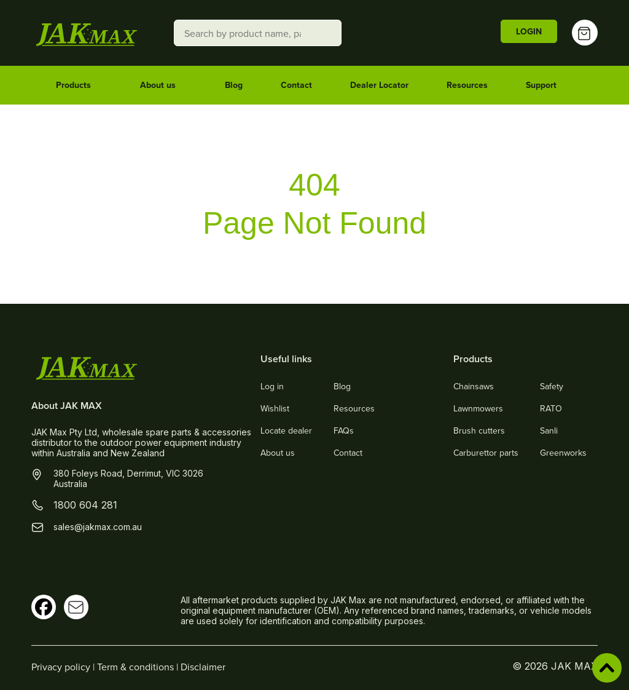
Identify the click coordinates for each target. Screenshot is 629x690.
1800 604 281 (85, 505)
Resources (467, 85)
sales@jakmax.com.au (97, 526)
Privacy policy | (64, 666)
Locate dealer (286, 430)
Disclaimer (203, 666)
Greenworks (563, 452)
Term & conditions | (139, 666)
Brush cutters (479, 430)
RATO (551, 408)
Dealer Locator (379, 85)
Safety (551, 386)
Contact (296, 85)
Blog (234, 85)
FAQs (344, 430)
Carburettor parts (485, 452)
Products (79, 85)
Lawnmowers (478, 408)
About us (163, 85)
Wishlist (274, 408)
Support (547, 85)
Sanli (549, 430)
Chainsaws (473, 386)
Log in (272, 386)
